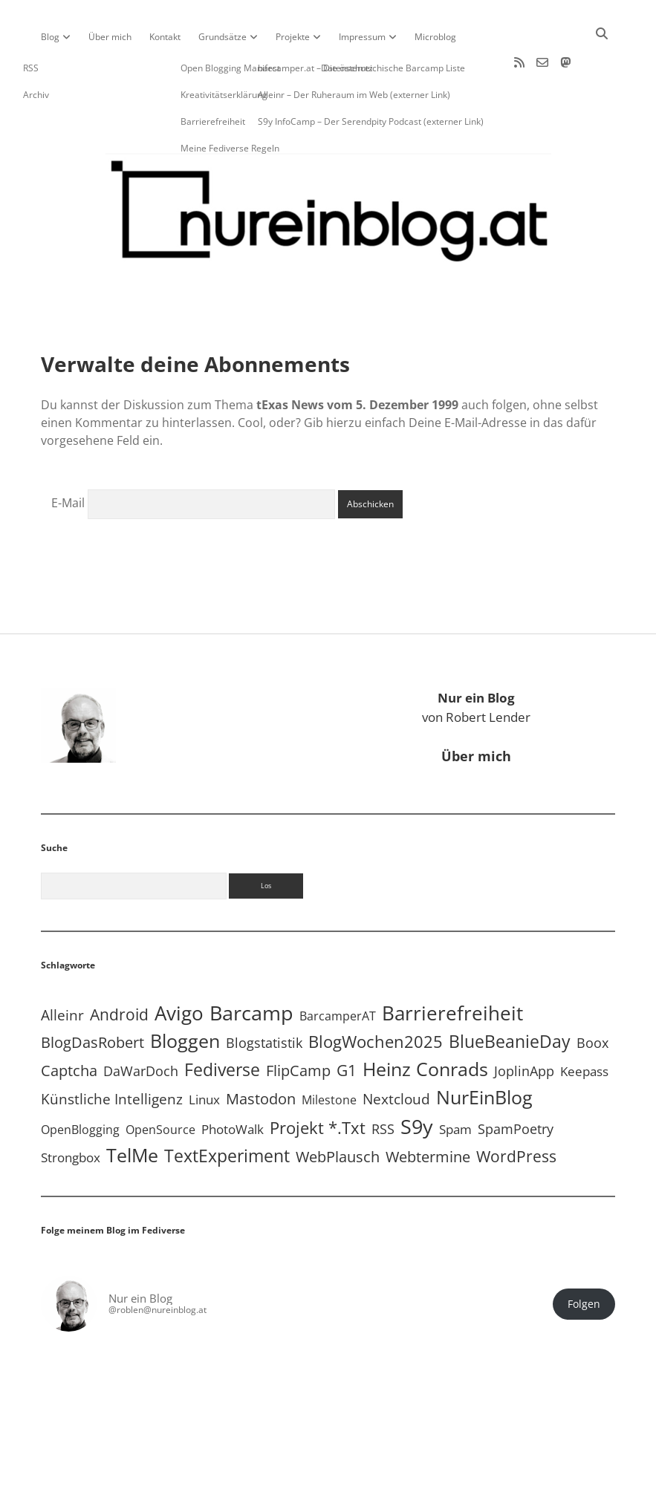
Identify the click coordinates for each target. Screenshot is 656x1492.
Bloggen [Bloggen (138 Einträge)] (185, 993)
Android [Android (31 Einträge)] (119, 967)
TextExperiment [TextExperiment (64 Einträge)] (227, 1108)
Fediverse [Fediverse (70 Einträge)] (222, 1022)
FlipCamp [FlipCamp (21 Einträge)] (298, 1023)
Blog (50, 36)
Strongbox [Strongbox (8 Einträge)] (70, 1109)
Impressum (362, 36)
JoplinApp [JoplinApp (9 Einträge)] (524, 1023)
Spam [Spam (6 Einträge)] (455, 1081)
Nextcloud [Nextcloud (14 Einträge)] (396, 1051)
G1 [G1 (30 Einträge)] (347, 1022)
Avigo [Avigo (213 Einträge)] (179, 965)
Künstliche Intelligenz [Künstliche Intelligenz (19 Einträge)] (112, 1051)
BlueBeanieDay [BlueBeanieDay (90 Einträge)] (510, 994)
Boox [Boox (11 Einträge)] (592, 995)
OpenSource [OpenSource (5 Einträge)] (160, 1082)
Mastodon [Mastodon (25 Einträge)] (261, 1051)
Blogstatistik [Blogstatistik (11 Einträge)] (264, 995)
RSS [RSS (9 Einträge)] (382, 1081)
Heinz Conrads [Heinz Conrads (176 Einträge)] (425, 1021)
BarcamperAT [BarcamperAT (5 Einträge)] (337, 968)
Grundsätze (222, 36)
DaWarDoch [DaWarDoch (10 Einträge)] (140, 1023)
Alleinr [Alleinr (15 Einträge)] (62, 967)
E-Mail (68, 455)
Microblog (435, 36)
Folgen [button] (584, 1256)
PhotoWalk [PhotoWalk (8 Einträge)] (232, 1081)
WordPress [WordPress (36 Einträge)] (516, 1108)
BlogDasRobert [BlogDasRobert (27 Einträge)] (92, 994)
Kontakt (165, 36)
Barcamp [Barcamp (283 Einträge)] (251, 965)
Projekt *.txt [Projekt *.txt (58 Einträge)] (318, 1080)
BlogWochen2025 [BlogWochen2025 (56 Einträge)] (375, 994)
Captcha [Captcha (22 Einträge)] (69, 1023)
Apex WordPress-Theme (281, 1475)
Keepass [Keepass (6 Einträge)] (584, 1023)
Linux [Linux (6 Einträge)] (204, 1052)
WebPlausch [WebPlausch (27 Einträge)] (338, 1108)
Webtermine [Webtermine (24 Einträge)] (428, 1109)
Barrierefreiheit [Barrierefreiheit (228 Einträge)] (452, 965)
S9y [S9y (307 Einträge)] (416, 1078)
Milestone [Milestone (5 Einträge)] (329, 1052)
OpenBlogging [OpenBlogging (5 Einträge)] (80, 1082)
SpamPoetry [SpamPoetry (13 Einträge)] (515, 1081)
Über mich (109, 36)
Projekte (293, 36)
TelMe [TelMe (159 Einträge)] (132, 1107)
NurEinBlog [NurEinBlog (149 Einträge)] (484, 1049)
